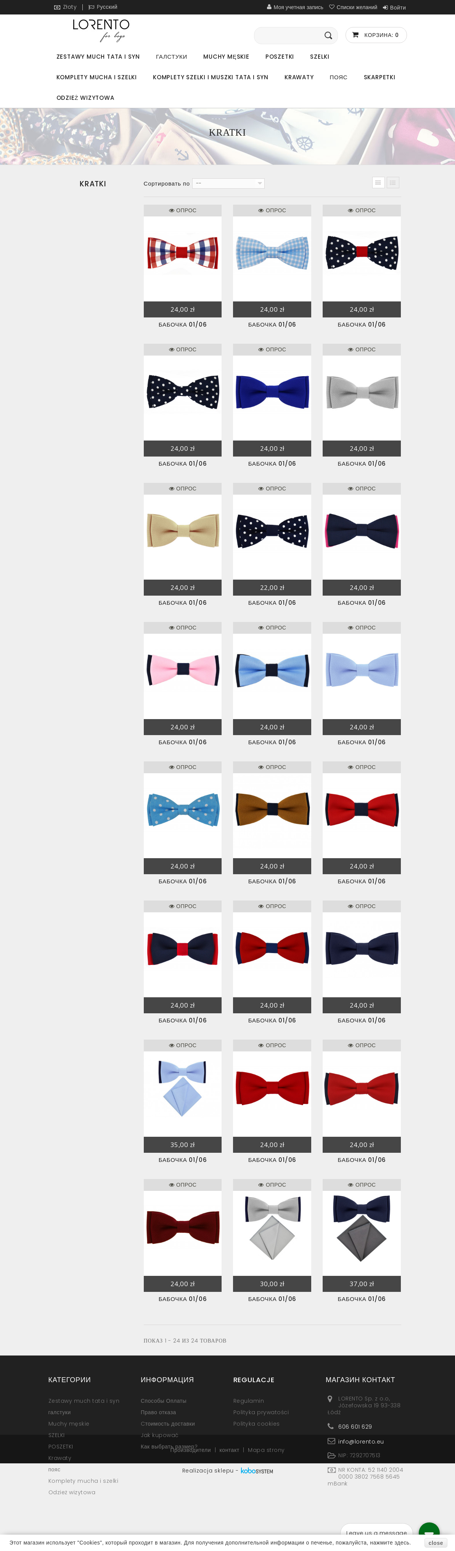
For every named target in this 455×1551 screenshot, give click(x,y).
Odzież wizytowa (85, 98)
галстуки (171, 57)
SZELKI (320, 57)
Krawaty (299, 77)
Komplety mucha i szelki (96, 77)
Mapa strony (266, 1523)
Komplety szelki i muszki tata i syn (210, 77)
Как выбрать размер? (169, 1446)
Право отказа (158, 1412)
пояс (339, 77)
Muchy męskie (226, 57)
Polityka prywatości (261, 1412)
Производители (191, 1523)
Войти (398, 7)
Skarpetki (380, 77)
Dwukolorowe (80, 265)
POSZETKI (279, 57)
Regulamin (248, 1401)
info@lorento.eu (361, 1441)
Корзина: (381, 35)
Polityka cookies (256, 1424)
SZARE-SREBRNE (81, 360)
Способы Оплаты (164, 1401)
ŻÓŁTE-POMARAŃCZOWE (94, 341)
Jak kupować (160, 1435)
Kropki (69, 303)
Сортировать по (167, 183)
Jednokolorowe (83, 246)
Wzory (69, 322)
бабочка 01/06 (183, 324)
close (436, 1543)
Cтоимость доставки (168, 1424)
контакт (230, 1523)
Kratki (68, 284)
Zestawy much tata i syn (98, 57)
